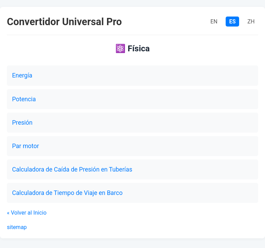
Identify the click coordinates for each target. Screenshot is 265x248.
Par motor (25, 146)
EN (214, 21)
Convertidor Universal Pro (64, 22)
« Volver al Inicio (27, 212)
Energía (22, 75)
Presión (22, 122)
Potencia (24, 99)
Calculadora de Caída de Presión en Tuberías (72, 169)
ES (232, 21)
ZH (251, 21)
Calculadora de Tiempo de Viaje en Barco (67, 192)
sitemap (17, 227)
